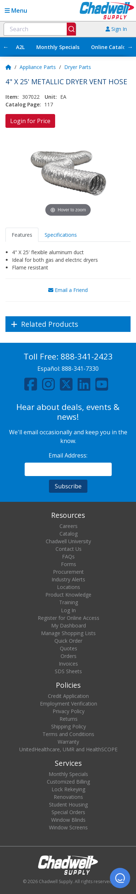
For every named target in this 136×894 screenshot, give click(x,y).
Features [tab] (22, 234)
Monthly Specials (57, 47)
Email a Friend (68, 290)
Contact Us (68, 548)
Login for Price (30, 121)
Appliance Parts (38, 67)
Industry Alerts (68, 579)
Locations (68, 587)
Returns (68, 718)
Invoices (68, 663)
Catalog (68, 533)
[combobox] (40, 29)
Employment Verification (68, 703)
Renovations (68, 796)
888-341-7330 (80, 369)
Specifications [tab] (61, 234)
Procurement (68, 571)
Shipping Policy (68, 726)
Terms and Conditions (68, 734)
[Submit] (71, 29)
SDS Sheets (68, 671)
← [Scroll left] (6, 47)
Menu (16, 11)
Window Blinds (68, 819)
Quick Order (68, 640)
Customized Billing (68, 781)
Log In (68, 610)
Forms (68, 564)
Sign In (116, 28)
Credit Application (68, 695)
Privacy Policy (69, 711)
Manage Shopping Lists (68, 633)
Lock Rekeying (68, 789)
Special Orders (68, 812)
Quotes (68, 648)
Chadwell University (68, 541)
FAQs (68, 556)
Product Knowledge (68, 594)
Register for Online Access (68, 617)
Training (68, 602)
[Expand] (68, 324)
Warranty (68, 741)
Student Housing (68, 804)
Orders (69, 656)
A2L (20, 47)
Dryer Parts (77, 67)
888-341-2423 (87, 356)
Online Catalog (110, 47)
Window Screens (68, 827)
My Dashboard (68, 625)
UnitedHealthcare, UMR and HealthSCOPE (68, 749)
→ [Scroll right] (130, 47)
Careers (68, 526)
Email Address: (68, 455)
